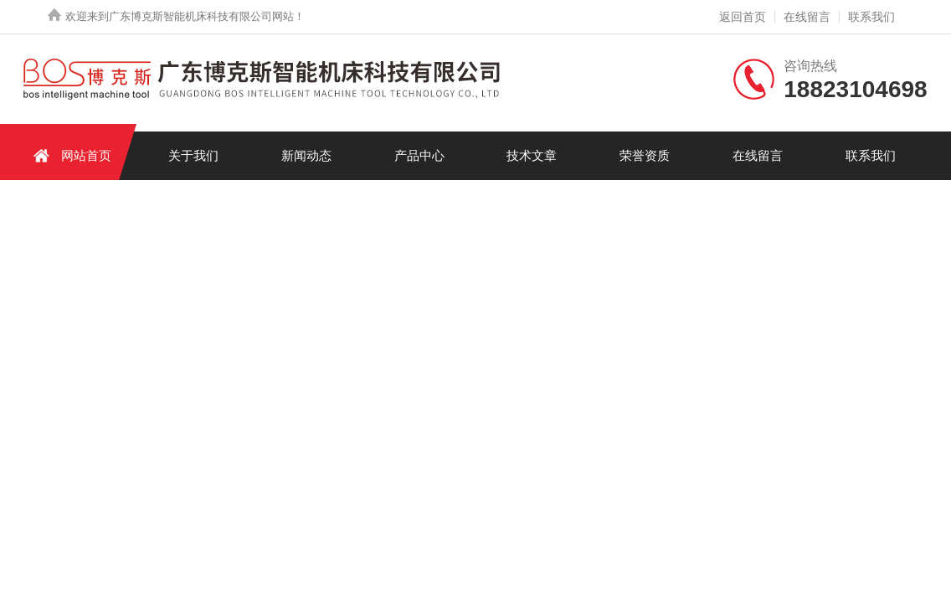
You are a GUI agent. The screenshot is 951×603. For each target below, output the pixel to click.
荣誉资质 (644, 155)
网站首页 (69, 155)
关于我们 (193, 155)
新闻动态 (306, 155)
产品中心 (419, 155)
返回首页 (742, 16)
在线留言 (807, 16)
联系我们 (871, 16)
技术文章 (531, 155)
